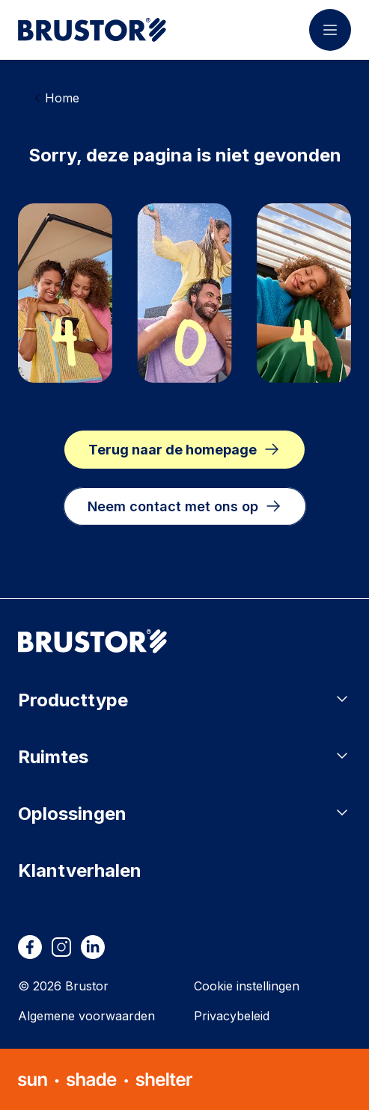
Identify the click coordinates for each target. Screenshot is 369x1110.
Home (62, 97)
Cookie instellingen (246, 985)
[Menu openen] (330, 30)
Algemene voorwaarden (86, 1015)
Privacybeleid (231, 1015)
